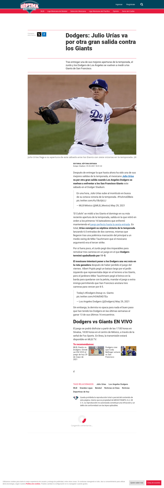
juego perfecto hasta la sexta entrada (110, 213)
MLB (42, 11)
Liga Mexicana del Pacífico (99, 11)
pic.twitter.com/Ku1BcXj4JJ (89, 193)
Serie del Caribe (128, 11)
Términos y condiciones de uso (131, 474)
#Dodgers (88, 267)
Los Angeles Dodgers (108, 349)
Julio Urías (91, 349)
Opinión (116, 11)
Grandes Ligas (133, 349)
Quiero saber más (136, 483)
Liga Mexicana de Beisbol (57, 11)
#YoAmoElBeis (117, 190)
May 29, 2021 (116, 198)
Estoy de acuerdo (154, 483)
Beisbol (66, 353)
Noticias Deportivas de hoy (102, 353)
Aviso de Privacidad (154, 474)
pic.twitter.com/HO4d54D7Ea (90, 271)
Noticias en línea (80, 353)
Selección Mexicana (78, 11)
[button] (29, 34)
